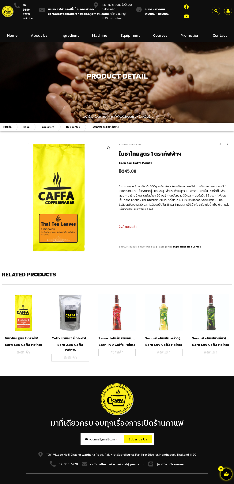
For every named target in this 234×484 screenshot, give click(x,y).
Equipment (130, 35)
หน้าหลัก (7, 126)
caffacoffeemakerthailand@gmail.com (117, 464)
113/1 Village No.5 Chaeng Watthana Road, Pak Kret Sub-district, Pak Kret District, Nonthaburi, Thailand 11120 (121, 454)
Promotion (189, 35)
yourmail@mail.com (103, 439)
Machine (99, 35)
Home (12, 35)
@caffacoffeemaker (170, 464)
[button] (216, 11)
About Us (39, 35)
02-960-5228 (27, 9)
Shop (26, 126)
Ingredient (70, 35)
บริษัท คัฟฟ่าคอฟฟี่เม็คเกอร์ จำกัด (71, 9)
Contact (220, 35)
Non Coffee (73, 126)
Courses (160, 35)
